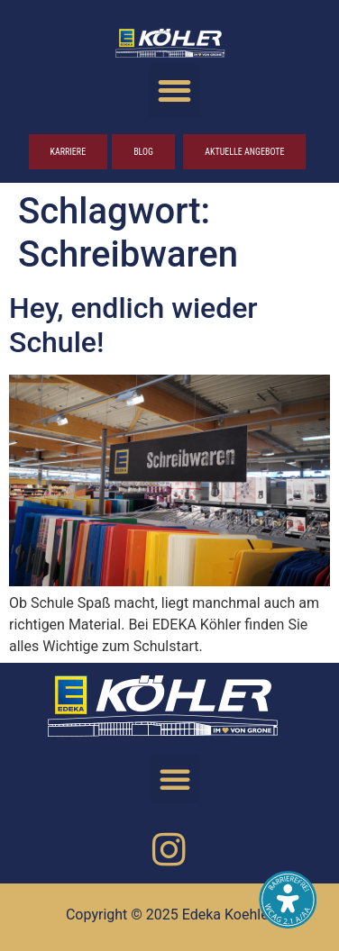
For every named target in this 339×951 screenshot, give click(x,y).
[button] (174, 90)
